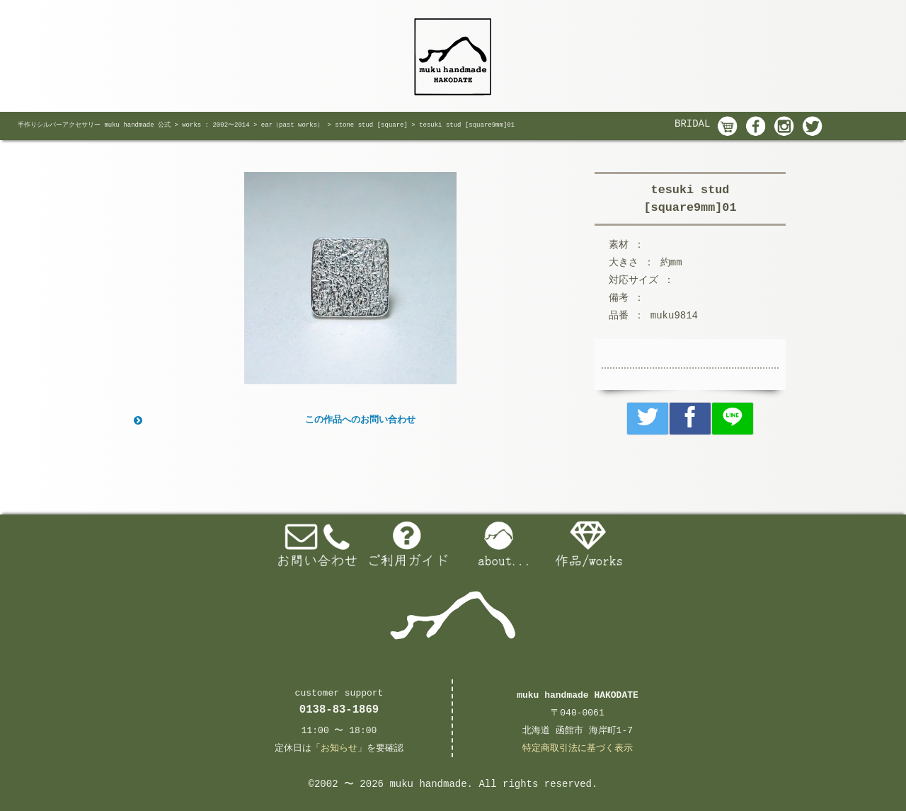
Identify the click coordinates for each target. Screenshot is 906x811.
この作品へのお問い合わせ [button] (273, 420)
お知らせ (339, 748)
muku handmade (427, 784)
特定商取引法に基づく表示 (577, 748)
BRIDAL (692, 124)
